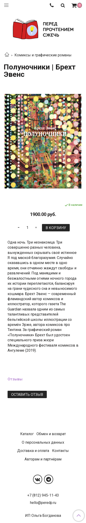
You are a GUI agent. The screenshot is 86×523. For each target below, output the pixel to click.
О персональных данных (43, 442)
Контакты (60, 450)
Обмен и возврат (51, 434)
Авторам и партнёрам (43, 459)
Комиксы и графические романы (43, 55)
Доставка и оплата (33, 450)
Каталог (27, 434)
